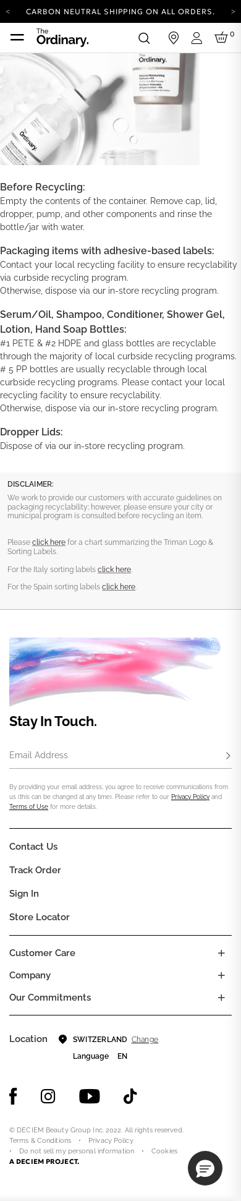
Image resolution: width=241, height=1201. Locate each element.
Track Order (35, 870)
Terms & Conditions (40, 1141)
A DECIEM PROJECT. (44, 1161)
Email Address (38, 755)
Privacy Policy (190, 796)
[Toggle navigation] (17, 38)
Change (145, 1039)
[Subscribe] (228, 756)
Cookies (164, 1151)
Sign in (24, 893)
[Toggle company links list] (221, 975)
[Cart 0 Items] (223, 38)
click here (49, 542)
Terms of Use (28, 806)
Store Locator (39, 917)
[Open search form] (144, 38)
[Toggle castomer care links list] (221, 953)
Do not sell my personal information (76, 1151)
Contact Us (33, 846)
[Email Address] (120, 756)
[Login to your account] (198, 38)
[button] (205, 1168)
